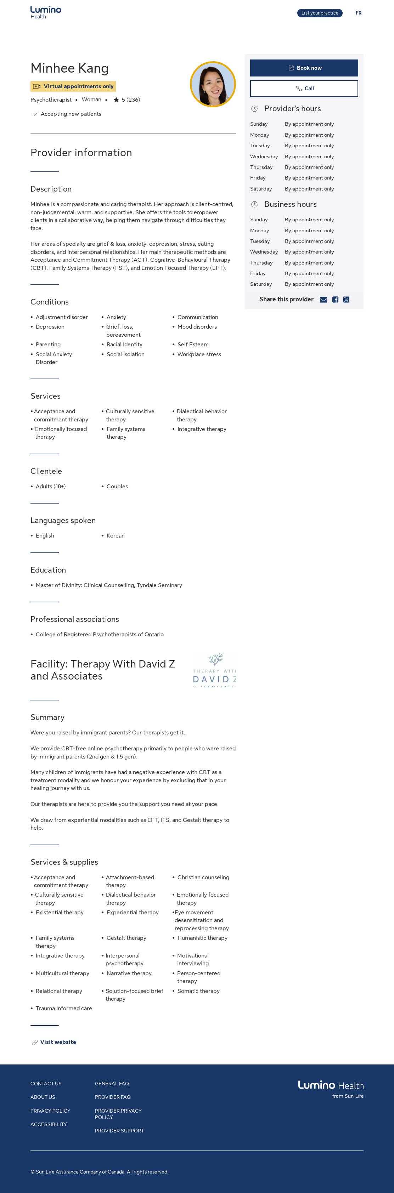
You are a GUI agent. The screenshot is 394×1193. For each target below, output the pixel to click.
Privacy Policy (50, 1111)
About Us (42, 1097)
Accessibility (48, 1124)
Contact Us (46, 1083)
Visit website (58, 1042)
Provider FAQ (113, 1097)
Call (316, 90)
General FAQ (112, 1083)
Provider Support (119, 1131)
